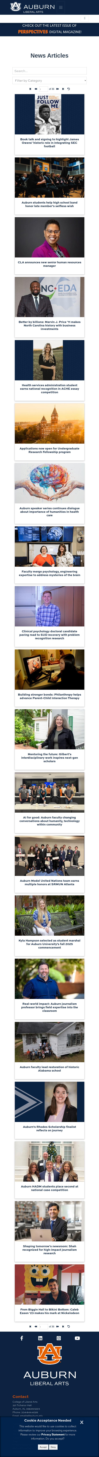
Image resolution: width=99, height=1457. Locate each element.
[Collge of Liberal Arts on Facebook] (21, 1339)
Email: (16, 1415)
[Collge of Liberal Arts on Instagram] (59, 1339)
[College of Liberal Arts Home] (32, 7)
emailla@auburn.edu (31, 1415)
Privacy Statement (53, 1434)
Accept (43, 1447)
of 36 (51, 89)
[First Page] (30, 89)
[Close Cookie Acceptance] (82, 1421)
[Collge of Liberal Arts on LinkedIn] (40, 1339)
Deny (53, 1447)
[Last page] (63, 89)
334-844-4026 (29, 1412)
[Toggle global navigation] (61, 7)
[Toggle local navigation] (85, 19)
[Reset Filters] (69, 89)
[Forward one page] (57, 89)
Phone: (17, 1412)
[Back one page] (36, 89)
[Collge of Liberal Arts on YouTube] (77, 1339)
